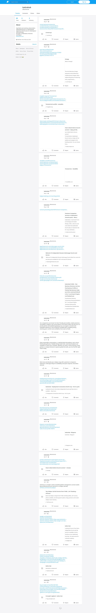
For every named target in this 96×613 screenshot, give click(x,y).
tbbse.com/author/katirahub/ (47, 410)
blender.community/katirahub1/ (48, 591)
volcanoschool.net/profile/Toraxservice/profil (52, 29)
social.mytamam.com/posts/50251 (49, 162)
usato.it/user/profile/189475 (47, 428)
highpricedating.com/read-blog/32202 (50, 196)
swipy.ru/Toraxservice (45, 165)
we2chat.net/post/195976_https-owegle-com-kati (53, 521)
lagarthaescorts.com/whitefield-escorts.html (51, 248)
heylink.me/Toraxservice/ (46, 97)
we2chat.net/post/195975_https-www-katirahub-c (53, 519)
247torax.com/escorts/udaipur (48, 487)
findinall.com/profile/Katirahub (48, 276)
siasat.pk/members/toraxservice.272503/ (50, 52)
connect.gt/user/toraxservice (47, 24)
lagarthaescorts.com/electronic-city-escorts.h (52, 249)
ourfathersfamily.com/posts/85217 (49, 27)
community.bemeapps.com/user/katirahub (51, 381)
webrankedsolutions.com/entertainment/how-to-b (53, 122)
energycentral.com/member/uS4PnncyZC (51, 277)
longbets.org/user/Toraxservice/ (48, 96)
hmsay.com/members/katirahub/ (48, 279)
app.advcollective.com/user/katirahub (50, 427)
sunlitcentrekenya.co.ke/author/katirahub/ (51, 586)
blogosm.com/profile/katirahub (48, 424)
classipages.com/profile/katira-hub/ (49, 562)
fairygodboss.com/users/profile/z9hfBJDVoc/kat (53, 559)
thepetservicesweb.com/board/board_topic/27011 (53, 461)
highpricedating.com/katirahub (48, 409)
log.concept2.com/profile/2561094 (49, 585)
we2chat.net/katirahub (46, 518)
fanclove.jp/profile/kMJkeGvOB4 (48, 54)
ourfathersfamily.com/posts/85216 (49, 26)
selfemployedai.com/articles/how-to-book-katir (52, 124)
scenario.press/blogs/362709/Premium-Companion (54, 209)
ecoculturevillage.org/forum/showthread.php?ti (53, 380)
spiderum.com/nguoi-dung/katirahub (49, 592)
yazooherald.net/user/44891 (47, 383)
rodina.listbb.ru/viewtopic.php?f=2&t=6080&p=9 (53, 561)
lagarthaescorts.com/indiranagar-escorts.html (52, 246)
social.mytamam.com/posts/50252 (49, 163)
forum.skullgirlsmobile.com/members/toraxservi (53, 100)
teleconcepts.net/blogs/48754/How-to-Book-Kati (53, 121)
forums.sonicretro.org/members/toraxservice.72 (53, 99)
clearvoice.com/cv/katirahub (47, 425)
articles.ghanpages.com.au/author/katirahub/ (52, 280)
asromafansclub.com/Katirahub (48, 462)
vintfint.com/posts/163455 (47, 556)
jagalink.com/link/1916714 (47, 55)
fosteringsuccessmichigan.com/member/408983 (52, 589)
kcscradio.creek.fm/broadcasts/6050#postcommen (53, 588)
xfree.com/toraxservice (46, 51)
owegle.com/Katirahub (46, 516)
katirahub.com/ (20, 36)
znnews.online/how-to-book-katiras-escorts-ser (52, 459)
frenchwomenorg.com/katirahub (48, 407)
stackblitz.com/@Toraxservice (47, 160)
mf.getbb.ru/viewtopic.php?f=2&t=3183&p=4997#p (54, 558)
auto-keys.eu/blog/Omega (47, 49)
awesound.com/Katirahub (46, 522)
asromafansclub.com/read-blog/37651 (50, 464)
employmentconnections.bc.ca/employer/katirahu (53, 378)
